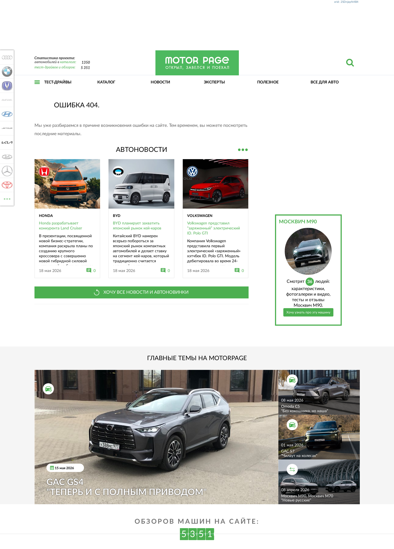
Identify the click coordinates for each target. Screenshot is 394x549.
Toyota (6, 185)
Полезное (268, 82)
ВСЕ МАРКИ (6, 198)
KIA (6, 142)
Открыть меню (37, 88)
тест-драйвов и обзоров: (54, 67)
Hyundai (6, 114)
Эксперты (214, 82)
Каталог (106, 82)
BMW (6, 71)
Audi (6, 57)
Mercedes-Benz (6, 170)
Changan (6, 85)
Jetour (6, 128)
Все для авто (325, 82)
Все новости (243, 149)
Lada (6, 156)
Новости (160, 82)
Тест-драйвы (57, 82)
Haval (6, 99)
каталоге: (68, 62)
